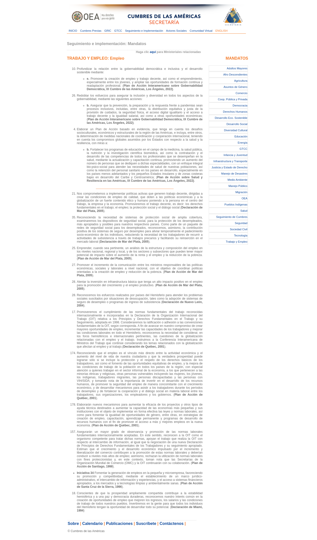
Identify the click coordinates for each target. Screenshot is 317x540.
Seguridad (241, 223)
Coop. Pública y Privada (232, 99)
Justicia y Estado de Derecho (229, 167)
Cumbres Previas (90, 30)
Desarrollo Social (236, 124)
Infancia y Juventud (235, 155)
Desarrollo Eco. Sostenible (231, 117)
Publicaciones (119, 523)
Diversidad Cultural (236, 130)
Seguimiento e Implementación (144, 30)
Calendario (92, 523)
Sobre (73, 523)
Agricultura (240, 80)
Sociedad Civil (238, 229)
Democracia (240, 105)
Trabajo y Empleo (236, 241)
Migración (242, 192)
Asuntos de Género (235, 86)
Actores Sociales (176, 30)
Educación (241, 136)
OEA (244, 198)
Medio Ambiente (237, 179)
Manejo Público (238, 185)
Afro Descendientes (235, 74)
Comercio (241, 93)
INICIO (73, 30)
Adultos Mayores (237, 68)
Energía (242, 142)
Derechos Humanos (235, 111)
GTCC (118, 30)
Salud (243, 210)
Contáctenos (171, 523)
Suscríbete (146, 523)
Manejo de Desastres (234, 173)
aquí (153, 52)
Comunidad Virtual (201, 30)
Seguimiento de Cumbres (231, 216)
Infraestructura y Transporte (230, 161)
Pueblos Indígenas (235, 204)
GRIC (107, 30)
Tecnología (240, 235)
